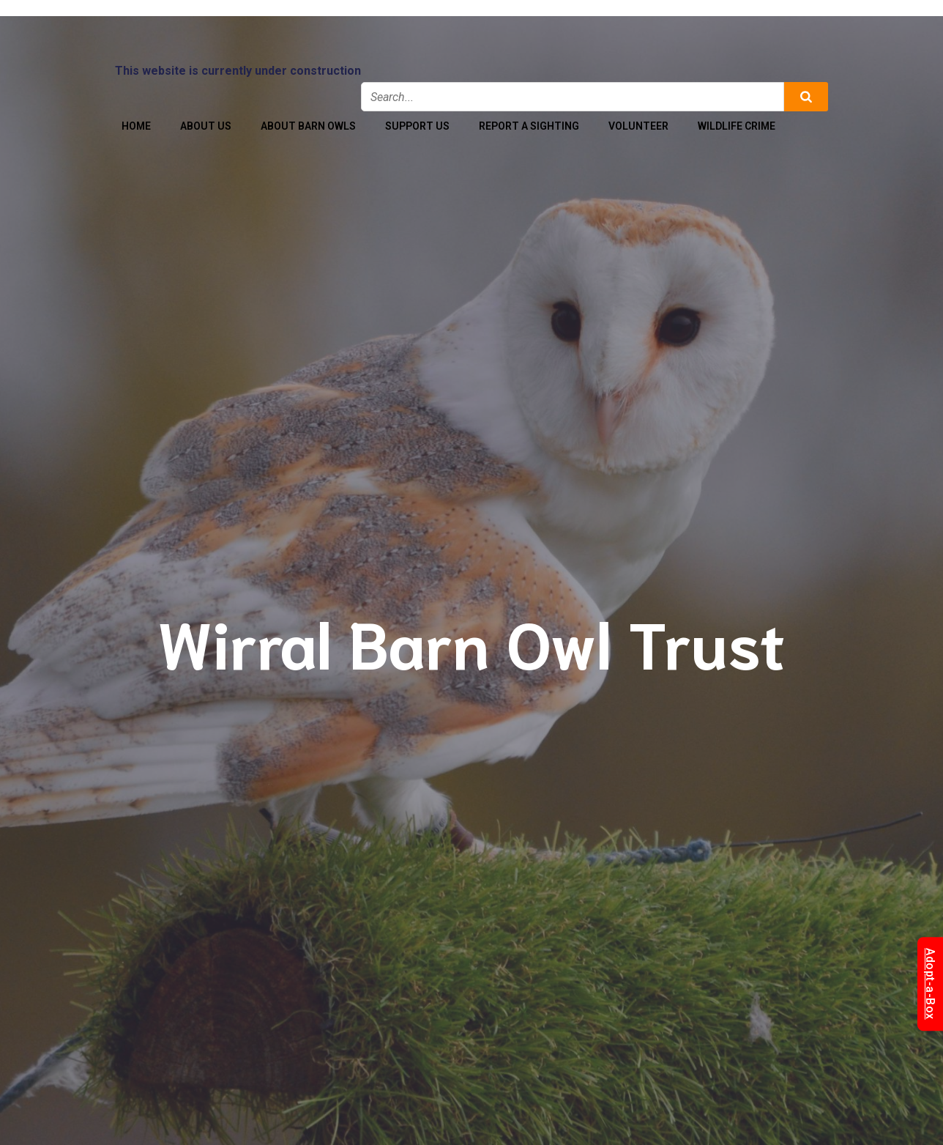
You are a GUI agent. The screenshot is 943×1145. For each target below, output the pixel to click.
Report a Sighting (529, 126)
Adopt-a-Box (930, 984)
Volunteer (638, 126)
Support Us (417, 126)
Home (136, 126)
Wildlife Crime (736, 126)
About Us (205, 126)
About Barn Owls (308, 126)
